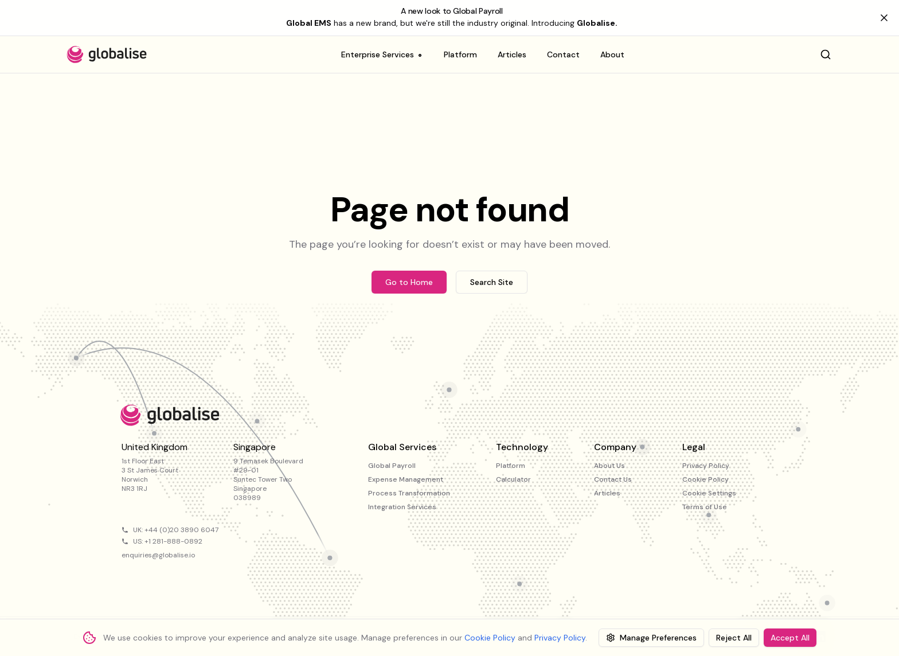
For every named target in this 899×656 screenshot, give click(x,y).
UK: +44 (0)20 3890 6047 (175, 529)
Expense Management (405, 479)
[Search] (825, 54)
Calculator (513, 479)
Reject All (734, 637)
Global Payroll (392, 465)
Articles (512, 54)
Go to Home (409, 282)
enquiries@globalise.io (158, 555)
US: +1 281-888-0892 (167, 541)
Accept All (790, 637)
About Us (609, 465)
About (612, 54)
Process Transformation (409, 493)
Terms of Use (704, 506)
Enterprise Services (381, 57)
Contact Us (613, 479)
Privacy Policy (705, 465)
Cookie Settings (709, 493)
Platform (460, 54)
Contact (563, 54)
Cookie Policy (705, 479)
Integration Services (402, 506)
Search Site (491, 282)
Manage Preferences (651, 637)
